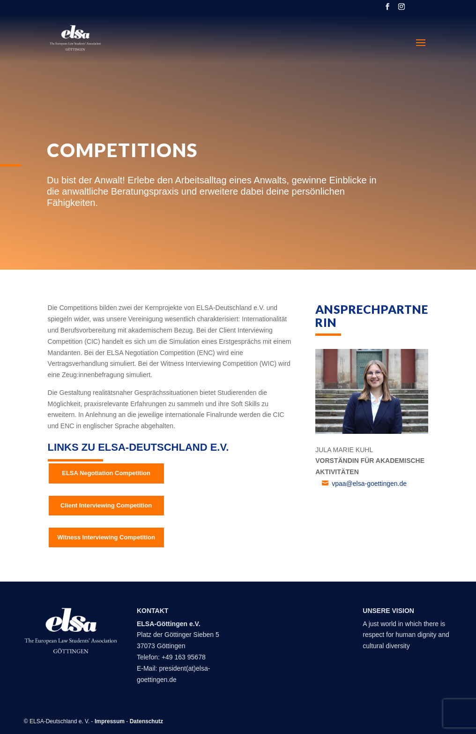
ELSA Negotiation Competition (106, 473)
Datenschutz (146, 721)
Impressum (110, 721)
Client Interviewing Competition (106, 505)
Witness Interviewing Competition (106, 537)
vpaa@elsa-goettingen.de (369, 483)
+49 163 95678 (184, 657)
